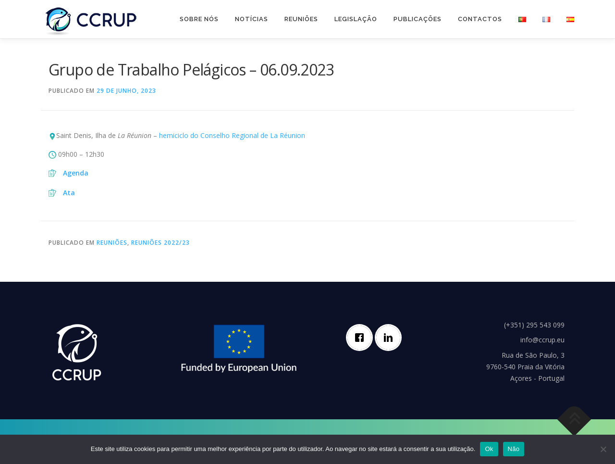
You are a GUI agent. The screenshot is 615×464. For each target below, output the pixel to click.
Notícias (251, 19)
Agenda (75, 172)
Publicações (418, 19)
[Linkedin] (390, 338)
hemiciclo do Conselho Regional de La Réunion (232, 135)
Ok (489, 448)
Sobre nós (199, 19)
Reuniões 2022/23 (160, 242)
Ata (69, 192)
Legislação (355, 19)
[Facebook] (361, 338)
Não (514, 448)
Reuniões (301, 19)
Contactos (480, 19)
